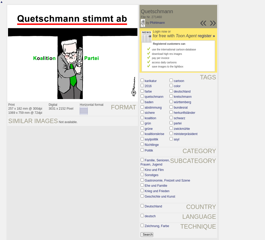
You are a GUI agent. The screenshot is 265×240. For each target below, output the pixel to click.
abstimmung (153, 107)
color (177, 86)
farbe (148, 91)
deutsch (150, 216)
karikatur (151, 81)
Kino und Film (154, 170)
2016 (148, 86)
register (206, 36)
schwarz (179, 118)
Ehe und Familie (156, 186)
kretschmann (183, 97)
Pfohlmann (157, 23)
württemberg (182, 102)
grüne (149, 129)
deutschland (182, 91)
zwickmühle (182, 129)
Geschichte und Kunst (160, 196)
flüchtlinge (152, 145)
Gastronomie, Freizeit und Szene (167, 180)
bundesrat (181, 107)
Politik (149, 150)
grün (148, 123)
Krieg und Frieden (157, 191)
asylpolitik (151, 139)
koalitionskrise (154, 134)
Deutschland (153, 206)
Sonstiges (151, 175)
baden (149, 102)
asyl (176, 139)
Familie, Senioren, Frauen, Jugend (155, 162)
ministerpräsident (185, 134)
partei (178, 123)
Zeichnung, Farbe (157, 226)
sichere (150, 113)
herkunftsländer (184, 113)
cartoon (179, 81)
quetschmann (154, 97)
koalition (150, 118)
